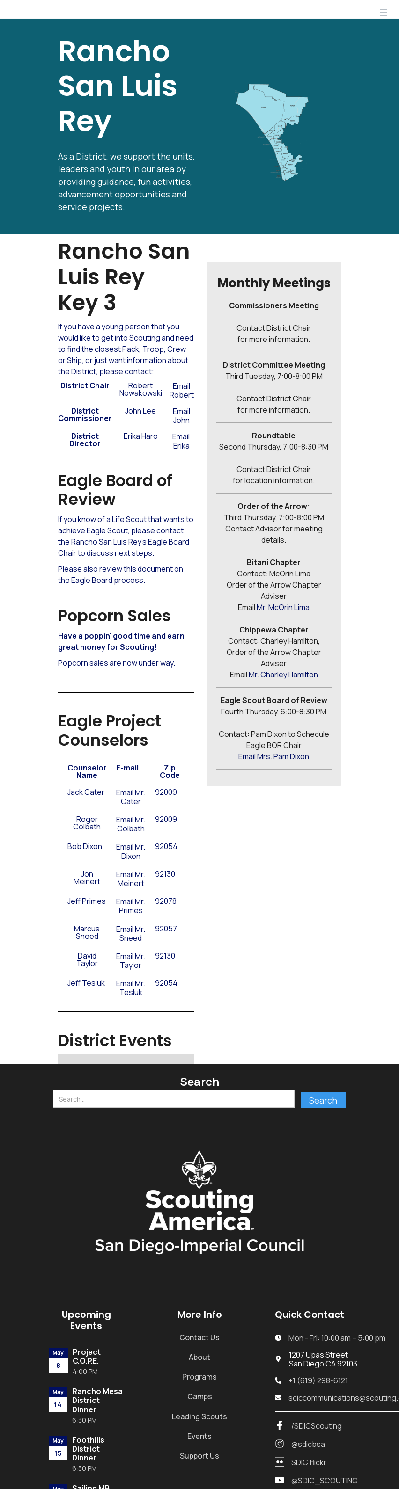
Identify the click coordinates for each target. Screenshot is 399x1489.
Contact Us (199, 1337)
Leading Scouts (199, 1416)
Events (199, 1436)
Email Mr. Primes (130, 906)
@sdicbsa (308, 1444)
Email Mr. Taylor (130, 961)
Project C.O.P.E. (87, 1357)
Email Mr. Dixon (130, 851)
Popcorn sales (83, 663)
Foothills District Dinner (88, 1449)
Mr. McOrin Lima (283, 607)
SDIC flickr (308, 1462)
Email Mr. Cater (130, 797)
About (199, 1357)
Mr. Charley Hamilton (283, 674)
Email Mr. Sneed (130, 934)
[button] (383, 9)
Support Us (199, 1456)
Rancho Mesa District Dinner (97, 1400)
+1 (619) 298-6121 (318, 1380)
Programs (199, 1377)
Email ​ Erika (181, 441)
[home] (52, 9)
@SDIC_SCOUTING (324, 1480)
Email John (181, 416)
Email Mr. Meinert (130, 879)
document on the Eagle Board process (120, 574)
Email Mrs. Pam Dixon (273, 756)
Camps (199, 1396)
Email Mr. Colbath (130, 824)
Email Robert (182, 390)
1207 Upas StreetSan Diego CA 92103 (323, 1359)
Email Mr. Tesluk (130, 988)
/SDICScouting (316, 1426)
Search (199, 1081)
